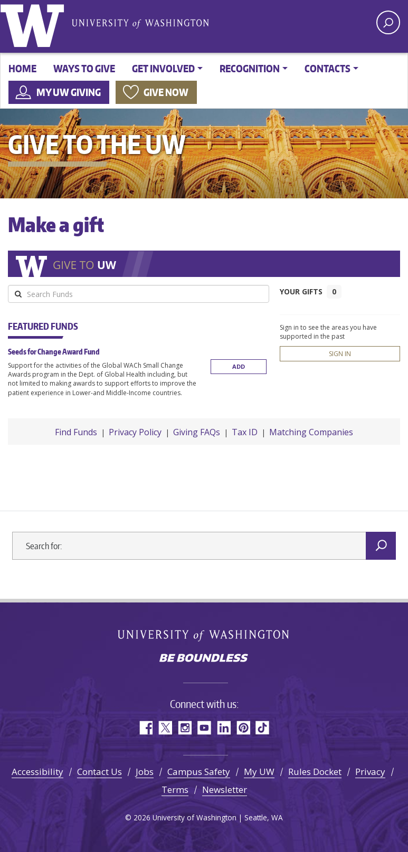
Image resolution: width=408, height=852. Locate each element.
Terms (175, 789)
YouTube (204, 728)
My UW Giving (68, 92)
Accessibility (37, 771)
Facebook (145, 728)
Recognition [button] (250, 68)
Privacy (370, 771)
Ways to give (84, 68)
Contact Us (99, 771)
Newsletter (224, 789)
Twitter (165, 728)
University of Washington (34, 23)
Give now (166, 92)
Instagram (184, 728)
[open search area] (388, 22)
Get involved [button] (163, 68)
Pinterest (243, 728)
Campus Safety (198, 771)
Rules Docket (314, 771)
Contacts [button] (327, 68)
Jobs (145, 771)
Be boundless (204, 659)
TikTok (262, 728)
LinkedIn (223, 728)
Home (22, 68)
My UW (259, 771)
